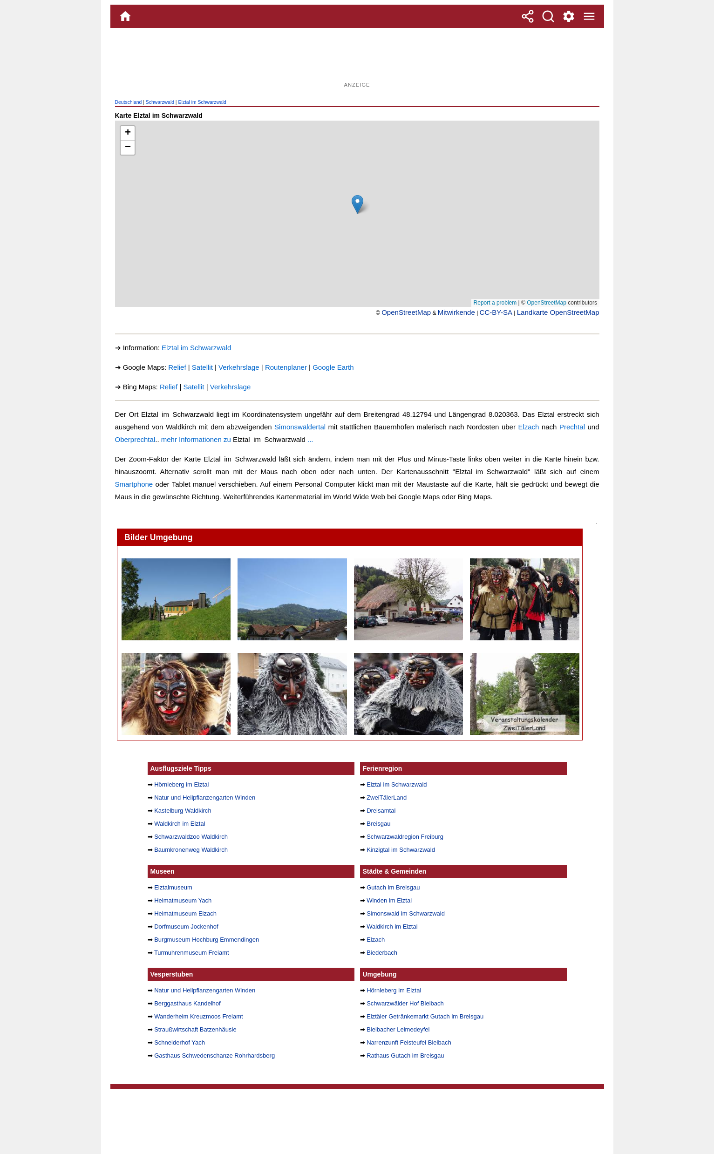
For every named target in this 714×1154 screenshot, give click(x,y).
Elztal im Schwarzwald (202, 102)
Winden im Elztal (389, 900)
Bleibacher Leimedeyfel (398, 1029)
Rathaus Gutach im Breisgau (405, 1055)
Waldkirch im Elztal (179, 823)
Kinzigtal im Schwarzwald (401, 849)
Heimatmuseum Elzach (185, 913)
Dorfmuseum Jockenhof (186, 926)
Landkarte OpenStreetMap (558, 312)
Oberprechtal (135, 439)
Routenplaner (286, 367)
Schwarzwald (160, 102)
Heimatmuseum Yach (182, 900)
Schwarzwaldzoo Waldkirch (191, 836)
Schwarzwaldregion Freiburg (405, 836)
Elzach (528, 427)
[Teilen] (527, 16)
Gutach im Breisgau (393, 887)
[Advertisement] (357, 58)
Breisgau (378, 823)
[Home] (125, 16)
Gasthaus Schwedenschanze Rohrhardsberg (214, 1055)
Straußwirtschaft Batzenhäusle (195, 1029)
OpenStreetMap (406, 312)
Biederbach (382, 952)
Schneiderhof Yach (179, 1042)
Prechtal (572, 427)
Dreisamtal (381, 810)
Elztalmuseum (173, 887)
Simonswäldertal (300, 427)
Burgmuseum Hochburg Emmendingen (206, 939)
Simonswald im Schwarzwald (406, 913)
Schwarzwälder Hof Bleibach (405, 1003)
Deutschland (128, 102)
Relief (177, 367)
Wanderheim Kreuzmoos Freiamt (198, 1016)
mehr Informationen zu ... (237, 439)
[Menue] (589, 16)
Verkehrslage (238, 367)
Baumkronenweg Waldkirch (191, 849)
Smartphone (134, 484)
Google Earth (333, 367)
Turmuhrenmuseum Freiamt (191, 952)
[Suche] (548, 16)
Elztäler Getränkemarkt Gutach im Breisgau (425, 1016)
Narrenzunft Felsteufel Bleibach (409, 1042)
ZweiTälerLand (387, 797)
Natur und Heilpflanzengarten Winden (204, 797)
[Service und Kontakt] (568, 16)
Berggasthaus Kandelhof (187, 1003)
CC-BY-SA (496, 312)
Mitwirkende (456, 312)
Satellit (202, 367)
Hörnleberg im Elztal (181, 784)
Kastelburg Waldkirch (182, 810)
